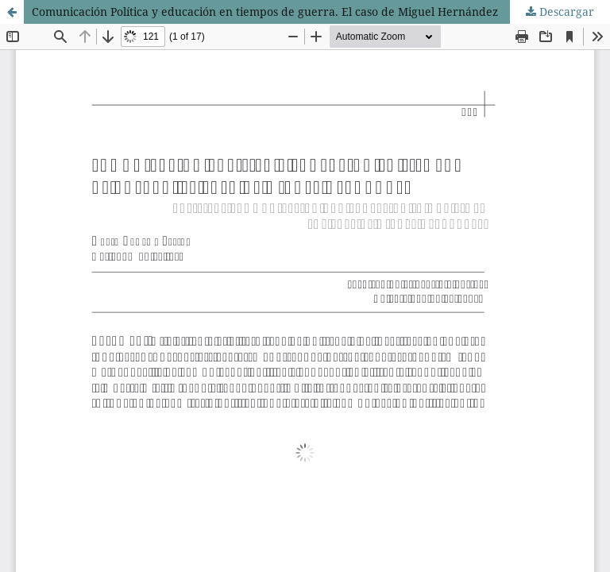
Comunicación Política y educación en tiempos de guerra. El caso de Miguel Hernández (265, 11)
